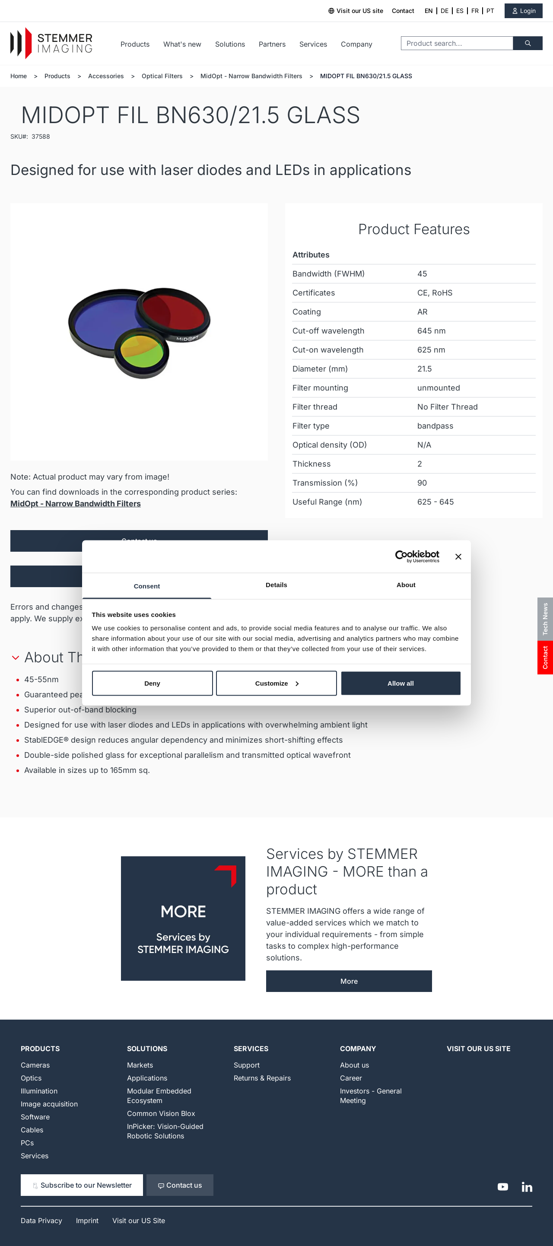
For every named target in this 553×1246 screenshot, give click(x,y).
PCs (27, 1142)
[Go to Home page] (51, 43)
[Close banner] (458, 556)
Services (313, 44)
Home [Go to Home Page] (18, 75)
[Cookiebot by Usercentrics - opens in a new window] (401, 556)
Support (247, 1065)
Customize (277, 683)
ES (460, 10)
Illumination (39, 1091)
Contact (403, 10)
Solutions (230, 44)
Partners (272, 44)
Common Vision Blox (161, 1113)
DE (444, 10)
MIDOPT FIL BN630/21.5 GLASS (366, 75)
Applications (147, 1078)
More (349, 981)
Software (35, 1116)
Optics (31, 1078)
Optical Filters (162, 75)
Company (356, 44)
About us (354, 1065)
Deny (152, 683)
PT (490, 10)
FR (475, 10)
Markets (140, 1065)
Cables (32, 1129)
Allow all (401, 683)
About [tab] (406, 584)
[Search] (528, 43)
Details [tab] (276, 584)
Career (351, 1078)
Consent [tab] (147, 586)
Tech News (545, 619)
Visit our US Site (479, 1048)
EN (429, 10)
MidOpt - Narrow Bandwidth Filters (251, 75)
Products (135, 44)
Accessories (106, 75)
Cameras (35, 1065)
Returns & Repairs (262, 1078)
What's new (182, 44)
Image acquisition (49, 1104)
